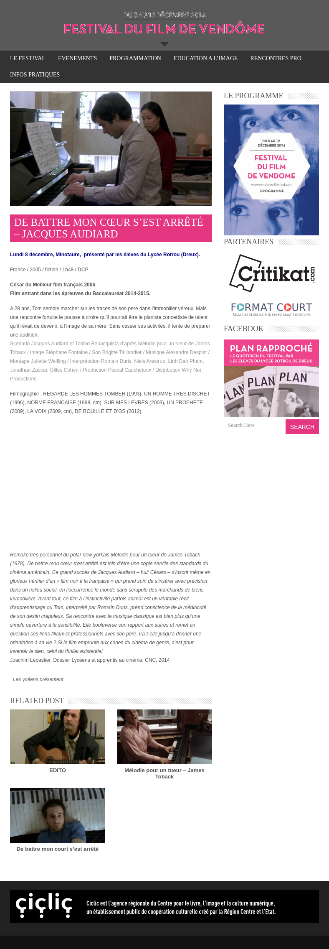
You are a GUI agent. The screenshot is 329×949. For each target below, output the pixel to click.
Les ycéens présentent (38, 679)
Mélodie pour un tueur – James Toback (164, 773)
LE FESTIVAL (28, 59)
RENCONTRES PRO (275, 58)
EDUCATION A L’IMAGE (206, 59)
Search (302, 426)
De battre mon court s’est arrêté (58, 849)
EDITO (57, 770)
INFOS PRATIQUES (35, 74)
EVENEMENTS (77, 58)
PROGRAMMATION (135, 59)
